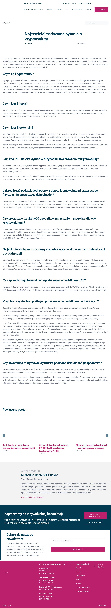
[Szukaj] (87, 23)
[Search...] (96, 23)
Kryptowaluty (28, 43)
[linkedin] (107, 3)
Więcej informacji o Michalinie (32, 497)
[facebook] (105, 3)
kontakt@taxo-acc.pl (46, 573)
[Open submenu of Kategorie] (9, 23)
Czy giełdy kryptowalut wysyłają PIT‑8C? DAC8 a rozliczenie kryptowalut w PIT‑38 (53, 448)
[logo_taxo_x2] (10, 5)
